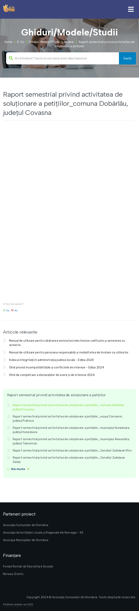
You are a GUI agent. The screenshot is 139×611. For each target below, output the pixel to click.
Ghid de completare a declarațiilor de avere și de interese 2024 (52, 375)
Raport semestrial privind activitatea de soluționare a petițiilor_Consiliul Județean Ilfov (72, 450)
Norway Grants (13, 574)
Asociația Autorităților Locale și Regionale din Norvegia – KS (43, 532)
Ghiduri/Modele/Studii (44, 42)
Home (8, 42)
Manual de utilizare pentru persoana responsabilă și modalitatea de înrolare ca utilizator (69, 352)
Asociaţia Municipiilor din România (25, 540)
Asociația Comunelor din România (25, 525)
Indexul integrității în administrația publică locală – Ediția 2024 (51, 360)
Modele (69, 42)
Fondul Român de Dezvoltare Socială (28, 566)
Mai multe (18, 469)
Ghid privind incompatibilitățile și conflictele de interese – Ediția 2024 (56, 367)
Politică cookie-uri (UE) (18, 604)
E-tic (20, 42)
